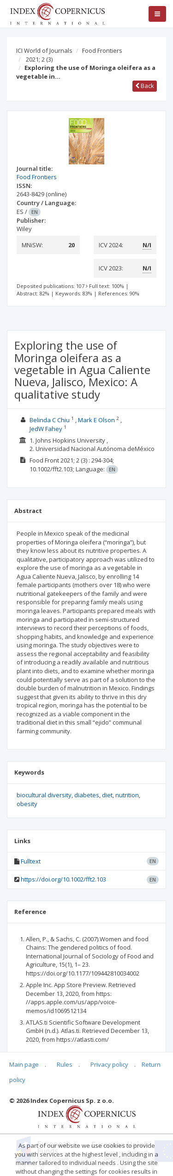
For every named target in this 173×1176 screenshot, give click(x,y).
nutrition (127, 795)
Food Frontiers (102, 50)
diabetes (86, 795)
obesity (27, 804)
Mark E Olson (96, 420)
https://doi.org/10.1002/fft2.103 (63, 879)
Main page (24, 1064)
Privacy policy (109, 1064)
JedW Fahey (46, 429)
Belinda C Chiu (50, 420)
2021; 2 (39, 59)
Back (144, 85)
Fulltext (31, 861)
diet (107, 795)
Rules (64, 1064)
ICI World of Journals (44, 50)
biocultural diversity (44, 795)
